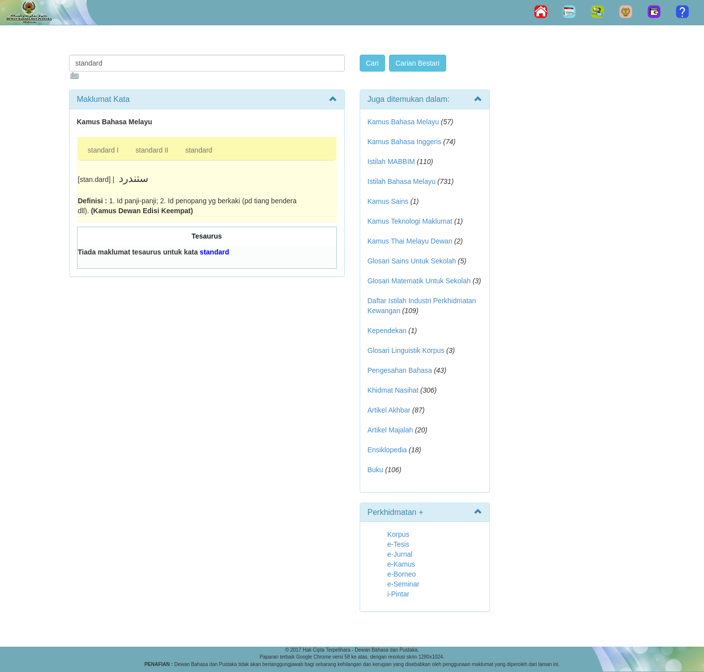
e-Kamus (401, 564)
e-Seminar (404, 584)
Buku (376, 470)
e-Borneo (402, 574)
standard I (103, 150)
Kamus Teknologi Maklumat (410, 221)
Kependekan (387, 331)
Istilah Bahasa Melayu (402, 181)
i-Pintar (398, 594)
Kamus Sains (388, 201)
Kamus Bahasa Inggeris (405, 142)
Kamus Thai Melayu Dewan (410, 241)
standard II (152, 150)
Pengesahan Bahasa (400, 370)
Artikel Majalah (390, 430)
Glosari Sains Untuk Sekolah (412, 261)
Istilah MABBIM (391, 162)
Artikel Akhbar (389, 410)
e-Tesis (398, 544)
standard (198, 150)
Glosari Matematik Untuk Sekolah (419, 281)
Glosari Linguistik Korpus (406, 350)
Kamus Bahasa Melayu (404, 122)
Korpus (398, 534)
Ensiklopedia (387, 450)
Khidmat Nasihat (393, 390)
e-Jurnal (400, 554)
